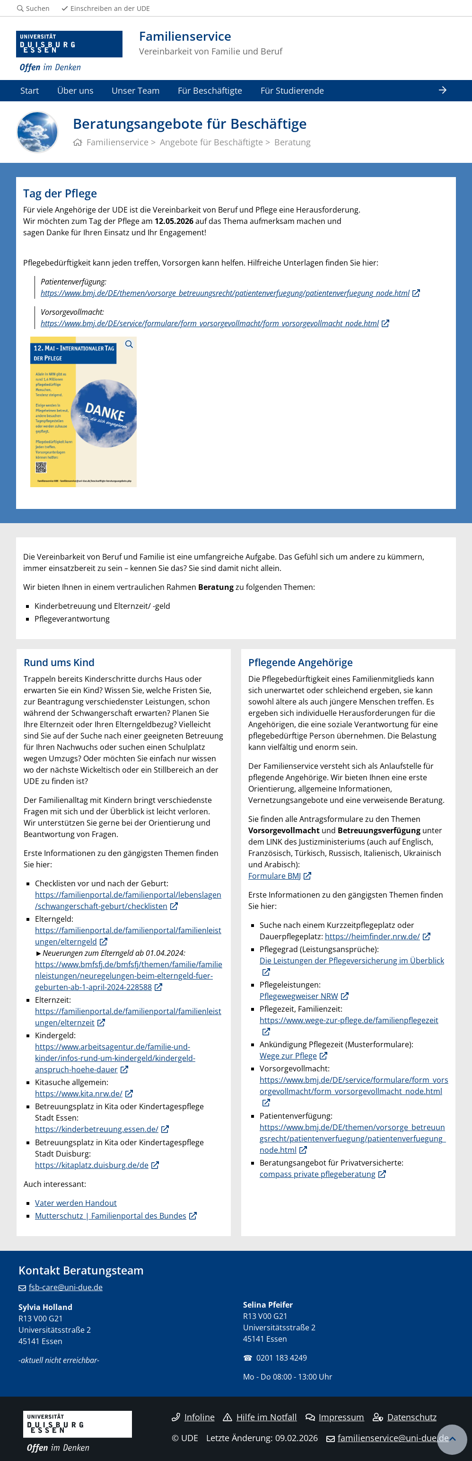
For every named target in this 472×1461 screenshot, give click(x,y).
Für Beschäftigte (210, 90)
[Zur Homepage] (69, 52)
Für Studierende (292, 90)
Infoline (193, 1417)
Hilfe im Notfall (260, 1417)
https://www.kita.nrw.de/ (78, 1093)
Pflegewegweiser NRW (299, 996)
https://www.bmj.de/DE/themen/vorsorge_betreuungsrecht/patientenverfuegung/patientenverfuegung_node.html (225, 293)
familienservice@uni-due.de (393, 1437)
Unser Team (136, 90)
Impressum (335, 1417)
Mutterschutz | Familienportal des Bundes (110, 1216)
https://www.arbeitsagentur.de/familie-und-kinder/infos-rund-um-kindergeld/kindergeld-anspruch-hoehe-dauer (115, 1058)
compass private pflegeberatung (318, 1174)
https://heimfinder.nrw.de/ (372, 936)
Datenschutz (405, 1417)
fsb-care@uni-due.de (66, 1287)
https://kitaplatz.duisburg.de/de (92, 1165)
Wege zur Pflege (288, 1056)
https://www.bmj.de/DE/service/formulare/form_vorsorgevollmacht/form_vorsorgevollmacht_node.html (210, 323)
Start (29, 90)
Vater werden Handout (76, 1203)
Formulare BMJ (274, 876)
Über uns (75, 90)
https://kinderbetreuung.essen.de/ (96, 1129)
